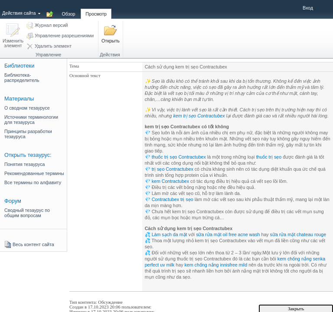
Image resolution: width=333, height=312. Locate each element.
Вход (308, 7)
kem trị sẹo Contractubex (199, 115)
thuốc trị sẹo (268, 156)
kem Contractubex (170, 181)
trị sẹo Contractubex (172, 169)
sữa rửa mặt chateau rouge (298, 234)
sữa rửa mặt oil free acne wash (228, 234)
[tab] (68, 9)
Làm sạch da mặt (169, 234)
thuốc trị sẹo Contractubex (179, 156)
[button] (13, 36)
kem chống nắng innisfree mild (215, 264)
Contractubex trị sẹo (172, 199)
